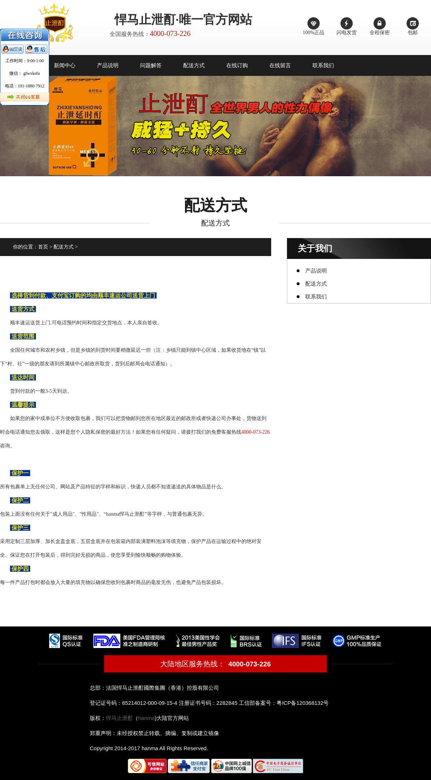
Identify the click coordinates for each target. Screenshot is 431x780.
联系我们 (323, 65)
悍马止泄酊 (119, 718)
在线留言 (280, 65)
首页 (43, 247)
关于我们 (315, 248)
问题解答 (151, 65)
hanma (146, 718)
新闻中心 (64, 65)
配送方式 (194, 65)
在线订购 (237, 65)
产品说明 (108, 65)
